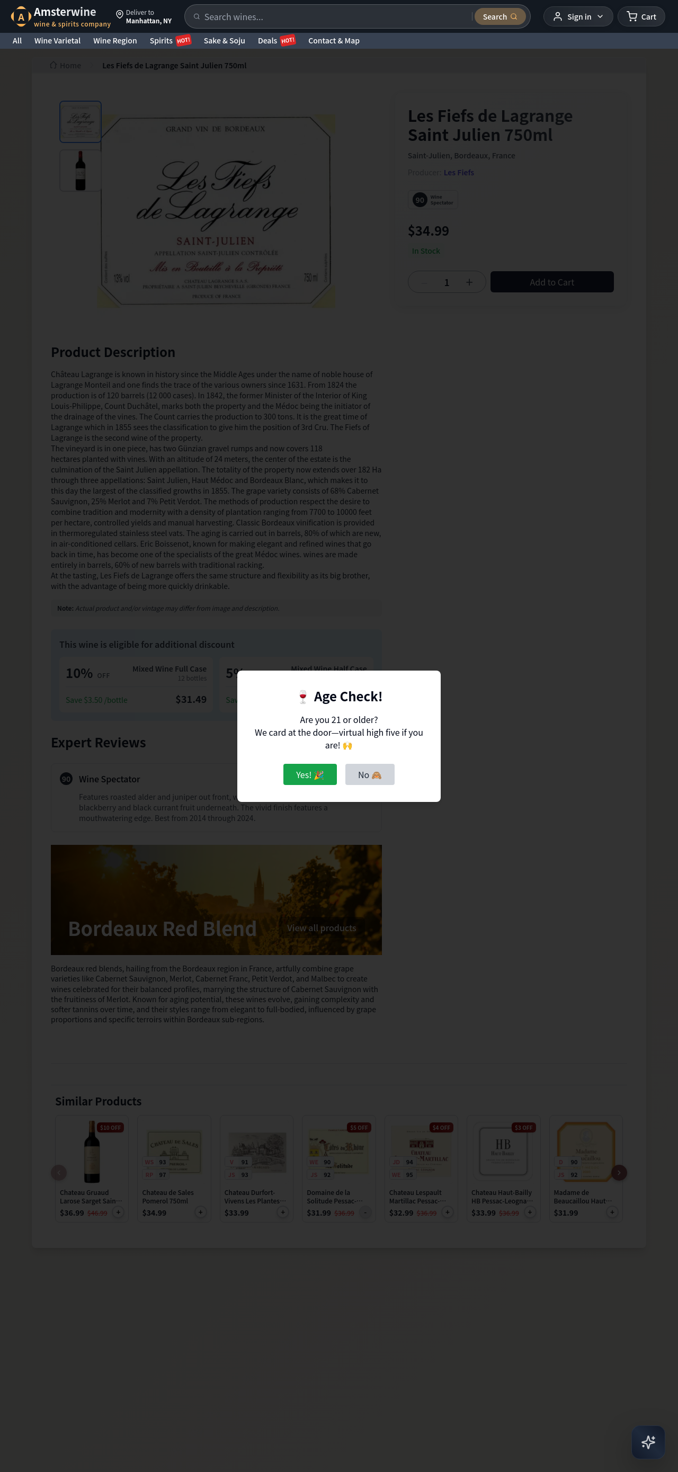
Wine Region (115, 40)
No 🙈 (370, 774)
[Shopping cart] (641, 16)
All (17, 40)
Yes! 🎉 (310, 774)
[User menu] (578, 16)
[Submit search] (501, 16)
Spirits (170, 40)
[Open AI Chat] (648, 1442)
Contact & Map (334, 40)
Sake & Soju (224, 40)
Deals (277, 40)
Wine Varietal (57, 40)
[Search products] (335, 16)
